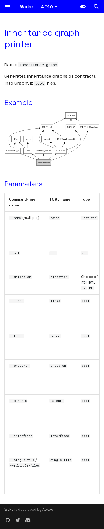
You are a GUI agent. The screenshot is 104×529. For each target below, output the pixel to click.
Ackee (47, 509)
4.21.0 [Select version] (47, 7)
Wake (9, 509)
